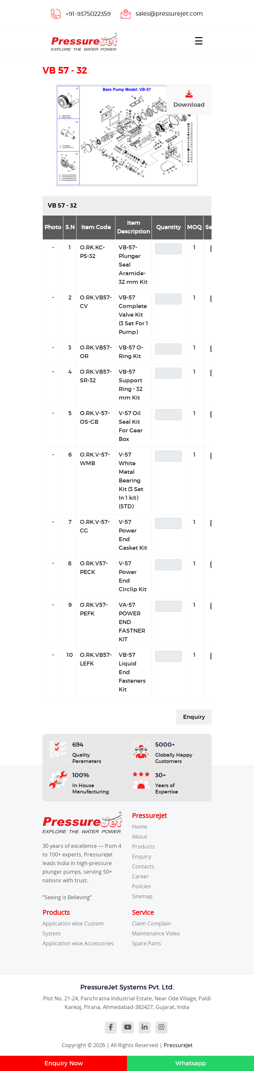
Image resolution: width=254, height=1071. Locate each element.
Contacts (143, 866)
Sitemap (142, 896)
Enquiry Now (63, 1063)
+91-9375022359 (88, 13)
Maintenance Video (156, 933)
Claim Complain (151, 923)
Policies (141, 886)
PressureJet (178, 1045)
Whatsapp (190, 1063)
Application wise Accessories (78, 943)
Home (139, 826)
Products (143, 846)
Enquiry (194, 717)
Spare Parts (146, 943)
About (139, 836)
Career (140, 876)
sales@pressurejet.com (169, 13)
